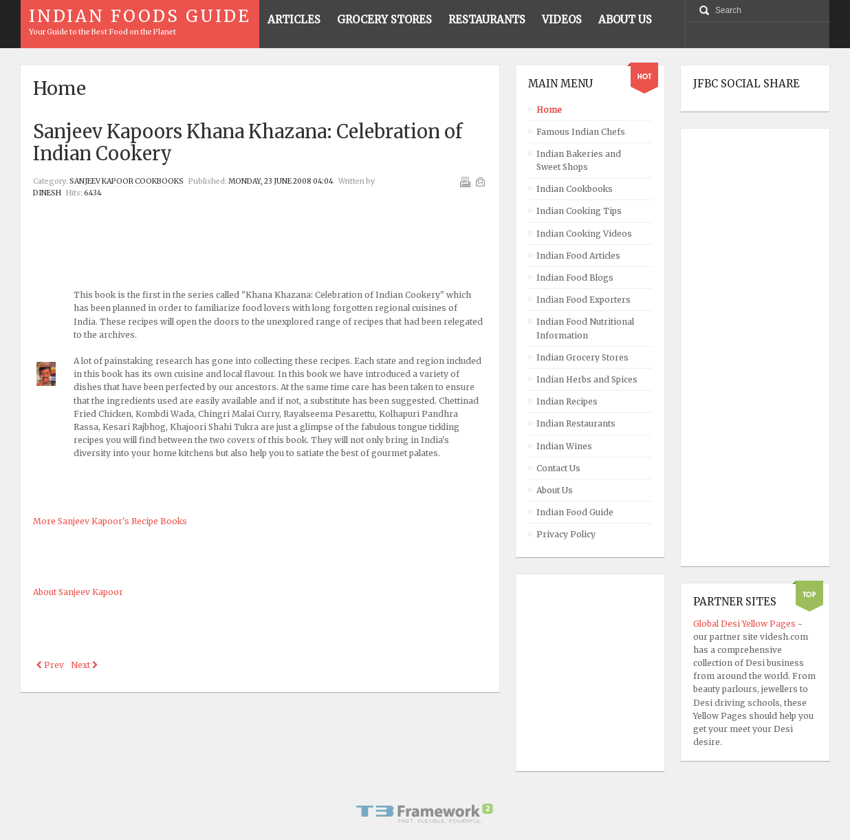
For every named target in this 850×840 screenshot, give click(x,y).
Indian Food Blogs (574, 277)
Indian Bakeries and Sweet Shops (578, 160)
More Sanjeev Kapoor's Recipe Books (110, 521)
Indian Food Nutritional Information (585, 328)
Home (549, 110)
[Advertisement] (260, 234)
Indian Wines (564, 446)
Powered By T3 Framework (425, 813)
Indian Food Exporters (583, 299)
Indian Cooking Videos (584, 233)
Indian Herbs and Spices (587, 379)
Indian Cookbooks (574, 189)
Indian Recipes (567, 401)
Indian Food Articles (578, 255)
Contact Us (558, 468)
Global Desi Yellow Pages (745, 623)
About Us (554, 490)
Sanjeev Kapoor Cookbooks (126, 181)
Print (464, 181)
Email (480, 181)
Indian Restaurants (575, 423)
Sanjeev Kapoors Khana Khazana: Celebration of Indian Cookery (248, 142)
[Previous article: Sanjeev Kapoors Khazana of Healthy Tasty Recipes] (50, 665)
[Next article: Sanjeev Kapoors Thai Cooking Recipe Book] (84, 665)
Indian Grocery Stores (582, 357)
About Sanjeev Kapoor (78, 592)
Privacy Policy (566, 534)
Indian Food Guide (574, 512)
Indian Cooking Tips (579, 211)
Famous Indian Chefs (580, 132)
